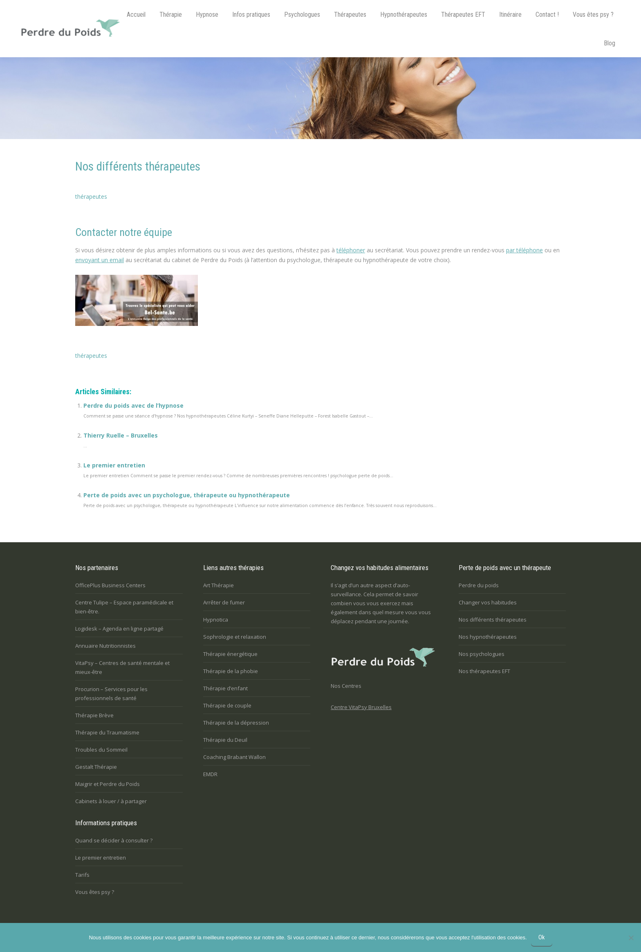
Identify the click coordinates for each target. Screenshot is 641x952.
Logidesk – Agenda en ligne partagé (119, 628)
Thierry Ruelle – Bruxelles (120, 435)
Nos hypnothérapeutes (488, 636)
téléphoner (350, 250)
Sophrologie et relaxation (234, 636)
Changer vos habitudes (488, 602)
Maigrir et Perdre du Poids (107, 784)
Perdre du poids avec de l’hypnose (133, 405)
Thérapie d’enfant (225, 688)
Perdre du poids (479, 585)
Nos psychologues (481, 654)
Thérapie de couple (227, 705)
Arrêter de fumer (224, 602)
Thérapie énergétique (230, 654)
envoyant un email (99, 260)
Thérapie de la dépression (236, 722)
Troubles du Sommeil (101, 749)
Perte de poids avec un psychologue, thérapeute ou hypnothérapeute (186, 495)
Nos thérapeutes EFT (484, 671)
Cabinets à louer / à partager (111, 801)
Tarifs (82, 874)
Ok (541, 937)
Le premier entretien (114, 465)
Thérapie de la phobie (230, 671)
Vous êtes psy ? (94, 892)
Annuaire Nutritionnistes (105, 645)
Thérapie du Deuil (225, 739)
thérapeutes (91, 196)
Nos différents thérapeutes (493, 619)
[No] (631, 938)
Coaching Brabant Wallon (234, 757)
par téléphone (524, 250)
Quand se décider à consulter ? (113, 840)
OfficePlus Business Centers (110, 585)
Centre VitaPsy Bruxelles (361, 707)
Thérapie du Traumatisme (107, 732)
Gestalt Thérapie (96, 766)
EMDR (210, 774)
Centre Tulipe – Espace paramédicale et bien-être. (124, 607)
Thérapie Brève (94, 715)
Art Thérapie (218, 585)
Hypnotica (215, 619)
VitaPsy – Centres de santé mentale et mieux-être (122, 667)
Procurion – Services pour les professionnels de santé (111, 693)
